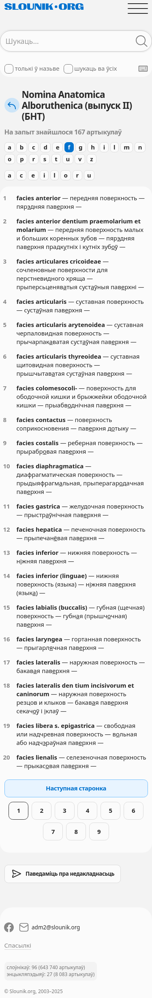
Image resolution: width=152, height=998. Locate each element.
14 (6, 576)
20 (6, 757)
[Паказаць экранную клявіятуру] (143, 69)
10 (6, 466)
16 (6, 639)
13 (6, 552)
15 (6, 607)
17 (6, 662)
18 (6, 685)
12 (6, 529)
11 (6, 506)
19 (6, 725)
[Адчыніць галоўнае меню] (137, 8)
